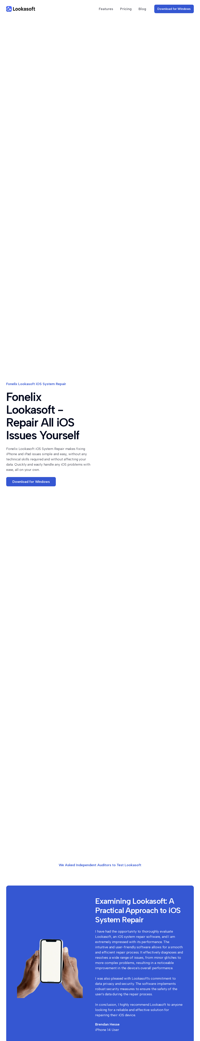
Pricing (126, 9)
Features (106, 9)
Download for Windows (174, 9)
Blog (142, 9)
